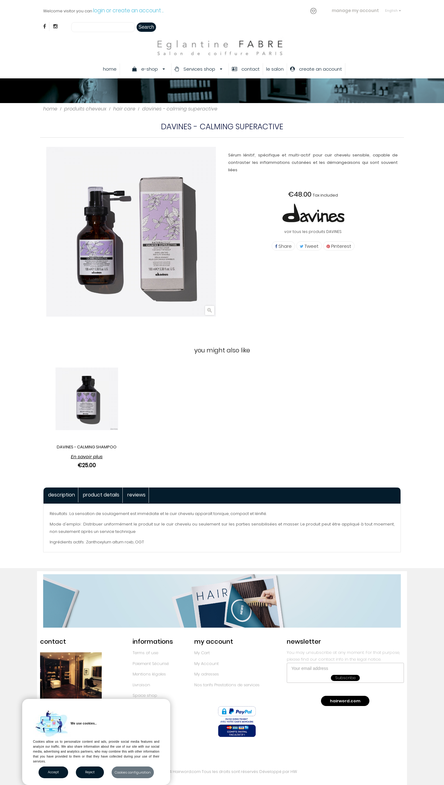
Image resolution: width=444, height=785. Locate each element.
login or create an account (127, 10)
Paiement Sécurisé (151, 664)
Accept (53, 772)
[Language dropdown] (393, 7)
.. (163, 10)
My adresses (206, 674)
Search (146, 27)
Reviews (136, 494)
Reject (90, 772)
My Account (206, 664)
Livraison (141, 685)
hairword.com (345, 701)
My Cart (202, 653)
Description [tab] (61, 494)
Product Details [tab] (101, 494)
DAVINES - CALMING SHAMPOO (87, 447)
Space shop (145, 695)
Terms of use (145, 653)
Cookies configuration (133, 772)
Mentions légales (149, 674)
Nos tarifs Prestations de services (227, 685)
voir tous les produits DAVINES (313, 231)
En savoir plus (87, 456)
